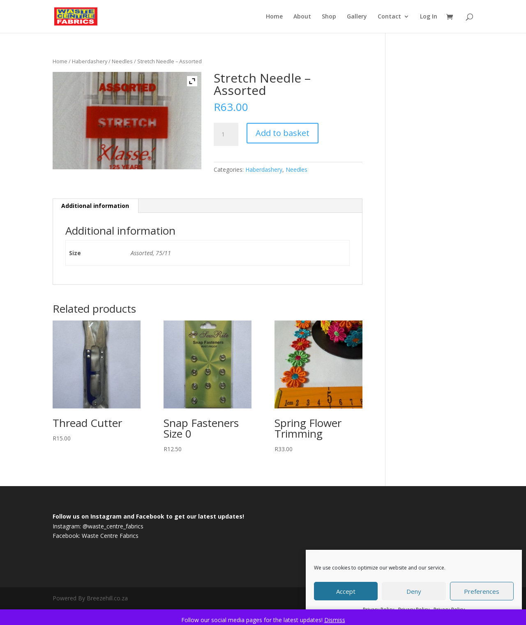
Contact (389, 17)
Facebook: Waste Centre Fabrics (95, 536)
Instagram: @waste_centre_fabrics (98, 526)
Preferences (481, 591)
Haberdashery (89, 61)
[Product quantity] (226, 134)
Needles (122, 61)
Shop (329, 17)
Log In (428, 17)
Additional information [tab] (95, 206)
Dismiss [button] (334, 620)
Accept (345, 591)
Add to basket (282, 132)
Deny (413, 591)
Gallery (357, 17)
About (302, 17)
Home (274, 17)
